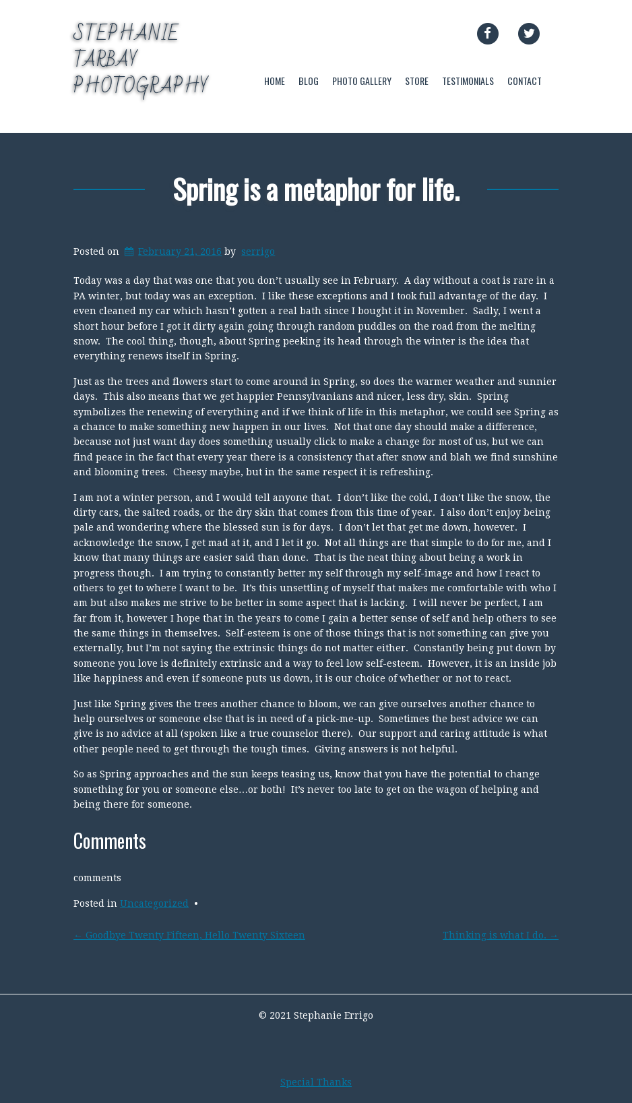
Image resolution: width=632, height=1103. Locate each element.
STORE (417, 80)
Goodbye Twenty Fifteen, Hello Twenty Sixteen (189, 935)
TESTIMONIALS (468, 80)
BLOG (308, 80)
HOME (274, 80)
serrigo (258, 251)
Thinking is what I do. (501, 935)
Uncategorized (154, 903)
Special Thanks (316, 1082)
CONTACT (524, 80)
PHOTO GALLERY (361, 80)
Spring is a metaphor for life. (316, 188)
